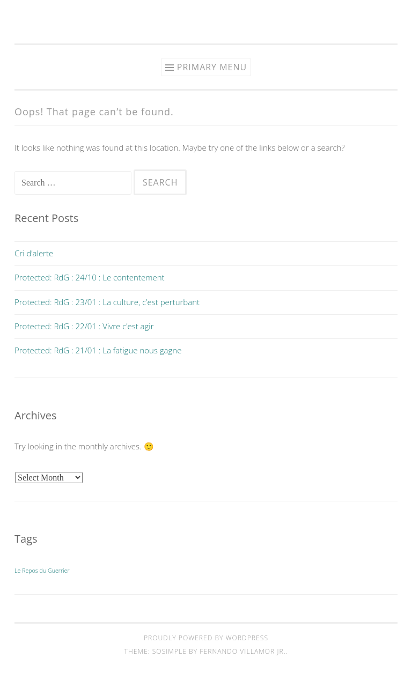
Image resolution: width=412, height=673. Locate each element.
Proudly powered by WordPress (206, 637)
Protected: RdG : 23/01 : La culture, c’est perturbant (107, 302)
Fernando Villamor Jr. (242, 651)
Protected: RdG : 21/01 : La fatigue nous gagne (97, 350)
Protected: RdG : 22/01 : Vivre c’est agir (84, 326)
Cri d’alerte (33, 253)
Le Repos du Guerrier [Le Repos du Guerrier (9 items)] (42, 570)
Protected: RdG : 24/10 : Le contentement (89, 277)
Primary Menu (212, 67)
